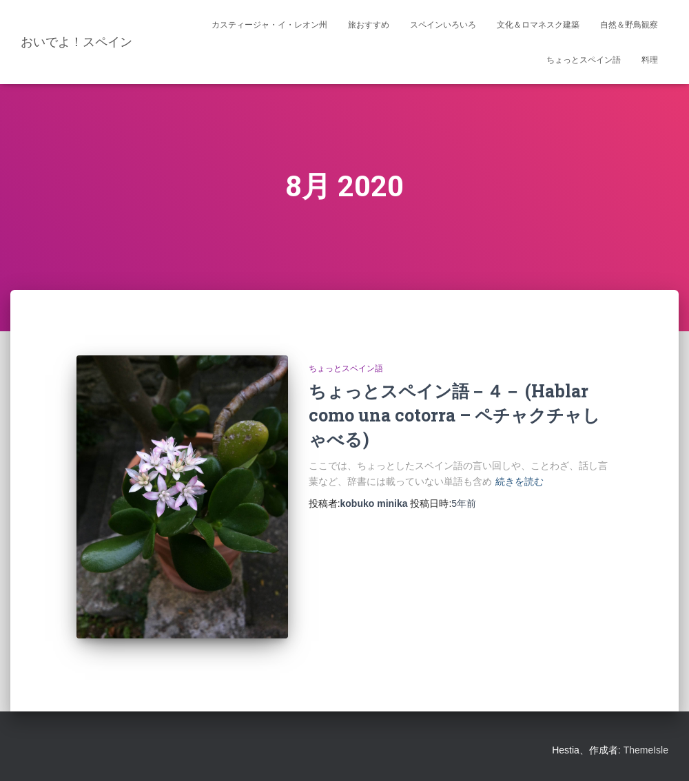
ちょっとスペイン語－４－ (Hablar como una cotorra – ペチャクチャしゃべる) (454, 414)
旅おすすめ (368, 25)
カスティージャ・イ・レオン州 (269, 25)
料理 (649, 60)
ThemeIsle (646, 750)
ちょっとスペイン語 (583, 60)
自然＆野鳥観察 (629, 25)
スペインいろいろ (443, 25)
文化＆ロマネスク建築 (538, 25)
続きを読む (519, 481)
